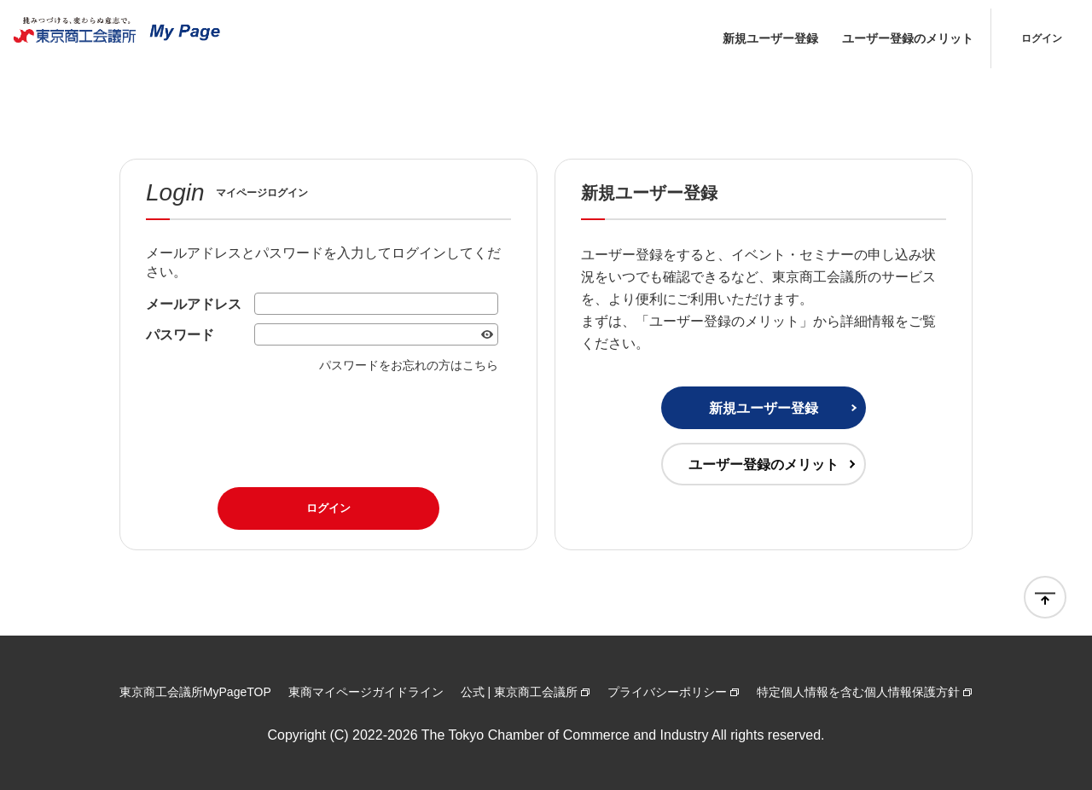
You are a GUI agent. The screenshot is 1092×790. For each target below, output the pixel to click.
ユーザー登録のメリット (907, 38)
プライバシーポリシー (667, 692)
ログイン (1041, 38)
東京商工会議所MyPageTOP (195, 692)
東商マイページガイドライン (366, 692)
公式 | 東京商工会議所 (519, 692)
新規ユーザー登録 (770, 38)
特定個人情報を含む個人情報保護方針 (858, 692)
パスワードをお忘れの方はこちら (408, 365)
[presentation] (328, 425)
